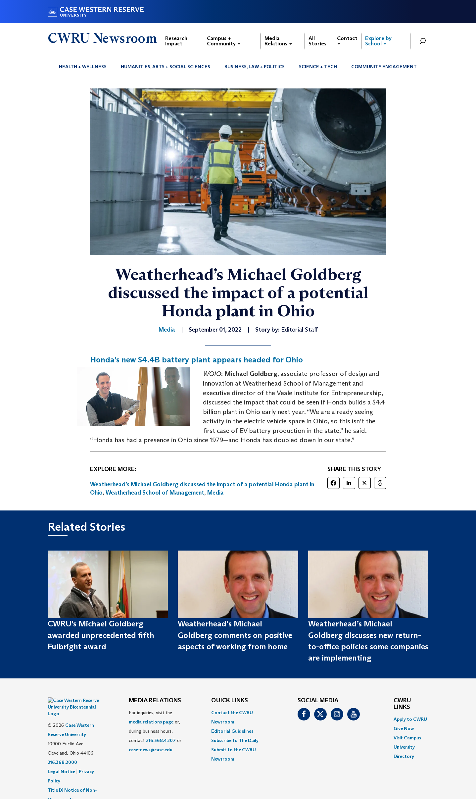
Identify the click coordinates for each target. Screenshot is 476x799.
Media (215, 492)
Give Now (404, 728)
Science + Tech (318, 67)
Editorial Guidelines (232, 731)
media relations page (151, 722)
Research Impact (176, 41)
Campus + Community (223, 41)
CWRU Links (402, 704)
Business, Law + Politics (254, 67)
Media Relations (278, 41)
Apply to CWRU (410, 719)
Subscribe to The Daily (235, 740)
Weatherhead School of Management (155, 492)
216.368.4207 (161, 740)
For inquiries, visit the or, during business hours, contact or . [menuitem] (155, 731)
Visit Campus (407, 738)
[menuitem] (83, 66)
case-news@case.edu (150, 750)
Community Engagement (384, 67)
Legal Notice (61, 755)
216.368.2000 (62, 746)
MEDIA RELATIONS (155, 700)
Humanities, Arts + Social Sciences (165, 67)
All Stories (317, 41)
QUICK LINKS (229, 700)
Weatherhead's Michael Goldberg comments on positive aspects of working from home (235, 635)
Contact (347, 40)
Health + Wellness (83, 67)
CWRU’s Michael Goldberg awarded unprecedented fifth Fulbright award (101, 635)
